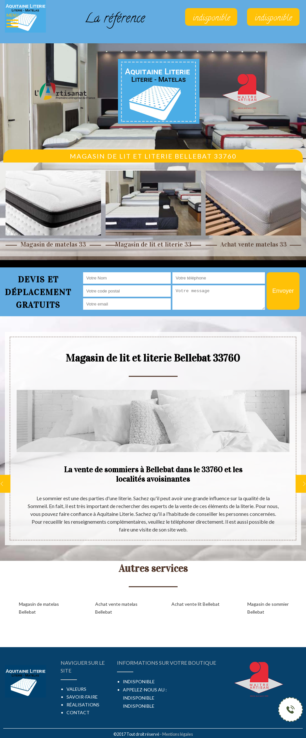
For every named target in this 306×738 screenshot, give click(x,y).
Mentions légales (177, 734)
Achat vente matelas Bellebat (116, 608)
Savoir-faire (82, 697)
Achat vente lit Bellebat (195, 604)
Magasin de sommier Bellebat (268, 608)
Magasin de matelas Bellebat (39, 608)
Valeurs (76, 689)
